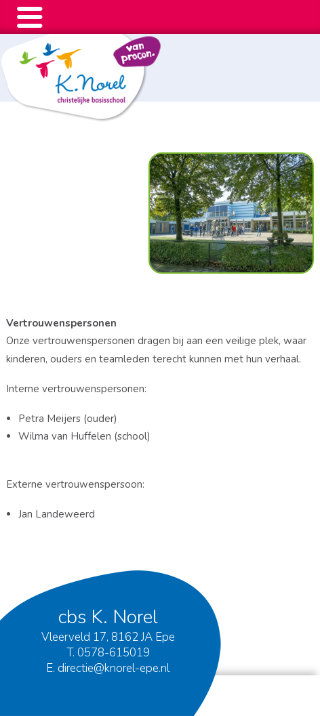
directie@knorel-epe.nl (113, 668)
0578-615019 (113, 652)
